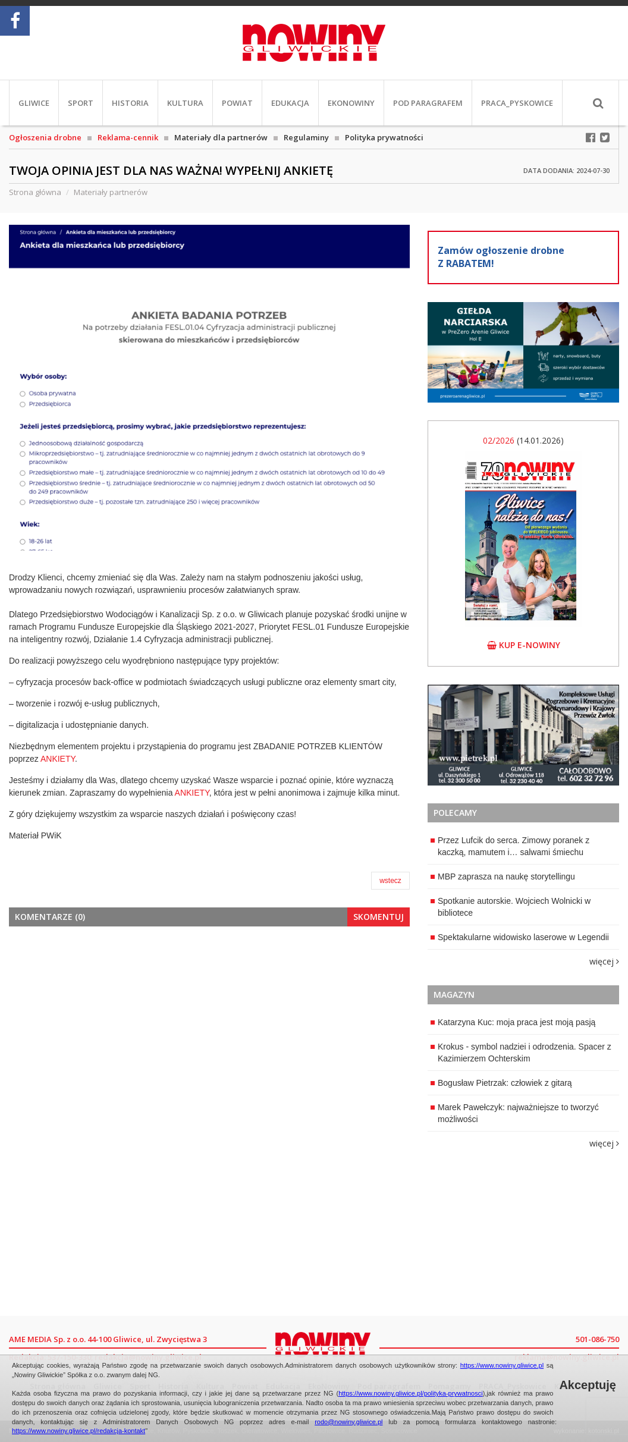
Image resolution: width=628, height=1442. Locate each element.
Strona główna (35, 192)
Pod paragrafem (428, 103)
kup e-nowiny (523, 645)
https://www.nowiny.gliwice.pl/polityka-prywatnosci (410, 1393)
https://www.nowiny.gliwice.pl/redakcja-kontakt (78, 1430)
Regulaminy (306, 137)
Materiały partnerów (110, 192)
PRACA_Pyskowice (517, 103)
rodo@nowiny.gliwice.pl (348, 1421)
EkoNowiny (351, 103)
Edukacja (290, 103)
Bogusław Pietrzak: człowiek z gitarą (501, 1083)
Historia (130, 103)
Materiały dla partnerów (221, 137)
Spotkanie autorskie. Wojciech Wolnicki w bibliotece (511, 907)
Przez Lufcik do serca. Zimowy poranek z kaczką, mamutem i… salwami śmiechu (510, 846)
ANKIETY (57, 759)
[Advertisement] (209, 1024)
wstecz (390, 880)
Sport (80, 103)
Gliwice (33, 103)
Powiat (237, 103)
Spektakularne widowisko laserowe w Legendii (520, 937)
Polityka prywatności (384, 137)
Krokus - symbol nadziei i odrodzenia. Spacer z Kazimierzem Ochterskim (521, 1052)
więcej (604, 961)
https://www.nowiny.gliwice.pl (502, 1365)
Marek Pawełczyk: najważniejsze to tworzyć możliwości (515, 1113)
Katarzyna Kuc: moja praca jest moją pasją (513, 1022)
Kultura (185, 103)
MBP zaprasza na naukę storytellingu (503, 876)
